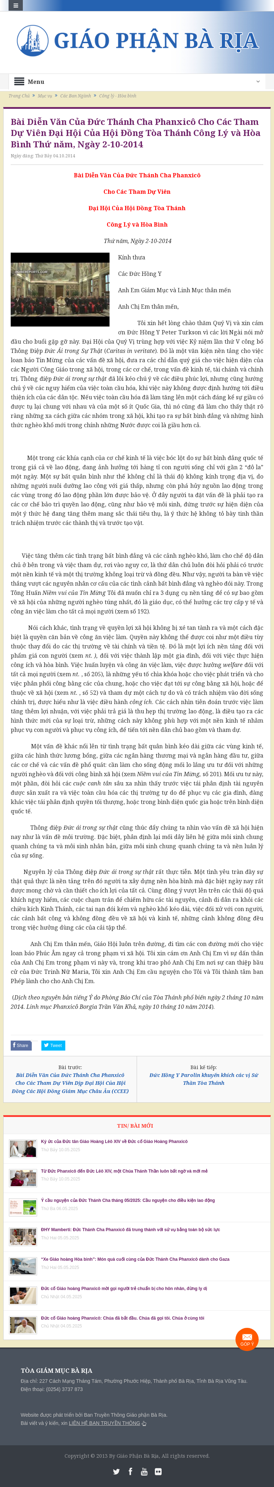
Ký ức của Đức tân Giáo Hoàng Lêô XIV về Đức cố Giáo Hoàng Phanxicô (114, 1141)
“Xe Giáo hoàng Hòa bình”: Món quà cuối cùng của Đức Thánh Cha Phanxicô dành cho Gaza (135, 1259)
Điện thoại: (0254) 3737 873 (52, 1389)
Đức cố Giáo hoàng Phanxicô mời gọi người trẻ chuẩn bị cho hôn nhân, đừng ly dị (124, 1288)
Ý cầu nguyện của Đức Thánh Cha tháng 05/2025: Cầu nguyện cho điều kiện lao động (128, 1200)
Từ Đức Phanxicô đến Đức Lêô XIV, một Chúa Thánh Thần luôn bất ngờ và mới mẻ (124, 1171)
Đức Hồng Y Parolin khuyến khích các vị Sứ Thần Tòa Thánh (203, 1079)
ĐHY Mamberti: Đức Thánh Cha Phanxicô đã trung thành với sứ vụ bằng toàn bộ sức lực (130, 1229)
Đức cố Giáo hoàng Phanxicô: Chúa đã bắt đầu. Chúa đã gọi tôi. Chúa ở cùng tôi (122, 1318)
